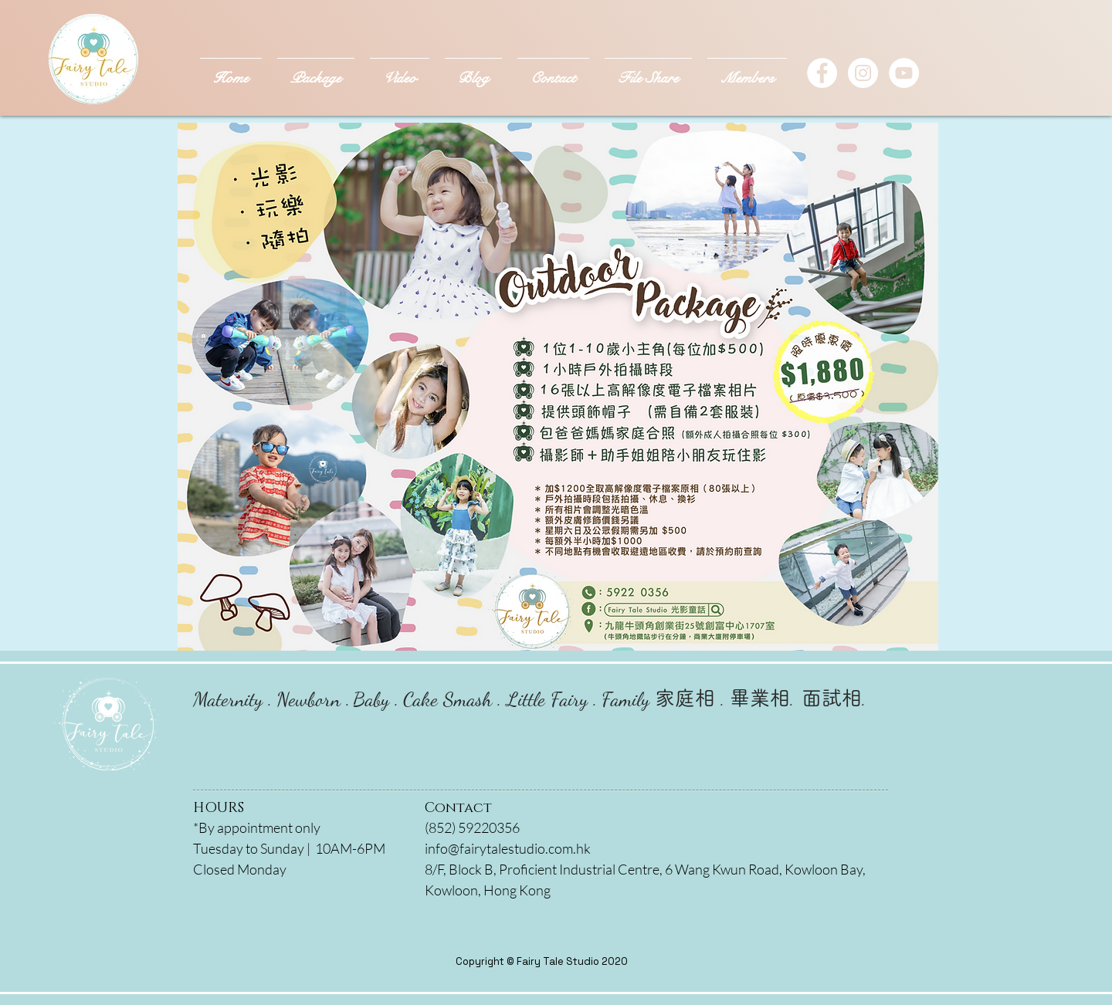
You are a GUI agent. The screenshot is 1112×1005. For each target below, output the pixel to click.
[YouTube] (904, 73)
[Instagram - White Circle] (863, 73)
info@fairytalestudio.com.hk (508, 848)
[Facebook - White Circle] (822, 73)
